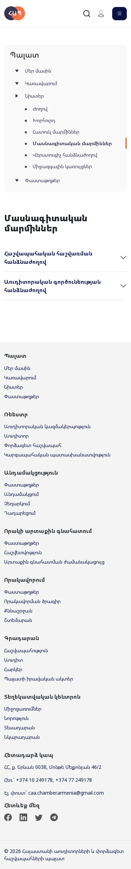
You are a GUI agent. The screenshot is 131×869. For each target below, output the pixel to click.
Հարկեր (13, 669)
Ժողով (40, 108)
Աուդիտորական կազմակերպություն (47, 426)
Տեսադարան (19, 727)
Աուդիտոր (16, 435)
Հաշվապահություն (26, 650)
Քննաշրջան (18, 610)
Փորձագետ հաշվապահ (32, 445)
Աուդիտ (13, 659)
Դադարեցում (20, 513)
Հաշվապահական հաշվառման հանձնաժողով (48, 258)
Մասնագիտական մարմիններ (72, 143)
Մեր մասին (38, 70)
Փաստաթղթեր (42, 180)
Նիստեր (34, 95)
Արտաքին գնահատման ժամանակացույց (54, 561)
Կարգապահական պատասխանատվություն (57, 454)
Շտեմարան (18, 620)
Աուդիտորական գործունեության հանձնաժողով (52, 286)
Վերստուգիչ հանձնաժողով (65, 154)
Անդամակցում (21, 494)
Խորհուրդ (44, 120)
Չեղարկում (17, 503)
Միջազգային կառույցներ (62, 166)
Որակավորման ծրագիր (32, 601)
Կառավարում (41, 83)
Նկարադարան (22, 737)
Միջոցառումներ (22, 708)
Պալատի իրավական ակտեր (38, 678)
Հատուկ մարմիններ (56, 131)
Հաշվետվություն (23, 552)
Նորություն (16, 718)
